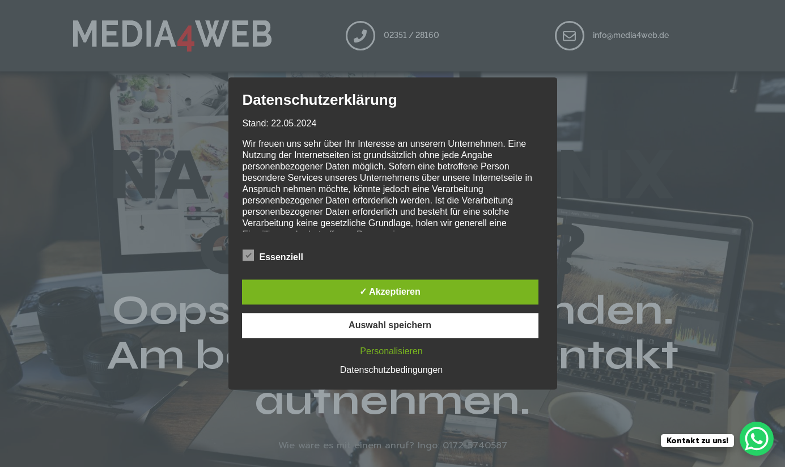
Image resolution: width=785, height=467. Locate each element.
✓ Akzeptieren (390, 292)
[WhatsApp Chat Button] (757, 439)
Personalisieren (391, 351)
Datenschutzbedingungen (391, 370)
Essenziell (273, 255)
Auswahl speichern (390, 325)
